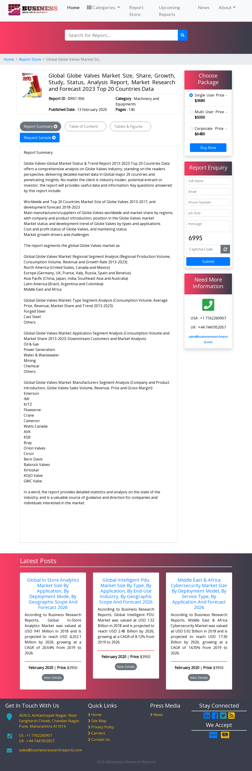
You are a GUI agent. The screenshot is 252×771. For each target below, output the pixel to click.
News (204, 7)
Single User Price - (211, 98)
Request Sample (40, 137)
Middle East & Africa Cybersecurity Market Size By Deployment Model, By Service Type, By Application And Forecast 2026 (199, 593)
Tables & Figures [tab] (130, 126)
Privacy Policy (102, 726)
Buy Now (208, 147)
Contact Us (100, 739)
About (225, 7)
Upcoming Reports (169, 11)
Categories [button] (101, 7)
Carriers (98, 733)
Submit (208, 261)
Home (73, 7)
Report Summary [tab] (40, 126)
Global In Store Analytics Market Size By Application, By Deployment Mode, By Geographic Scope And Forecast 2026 (53, 593)
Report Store (136, 11)
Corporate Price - (211, 131)
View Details (53, 677)
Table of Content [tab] (85, 126)
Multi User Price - (211, 114)
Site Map (98, 720)
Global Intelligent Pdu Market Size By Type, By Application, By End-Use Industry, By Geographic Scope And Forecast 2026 (125, 591)
